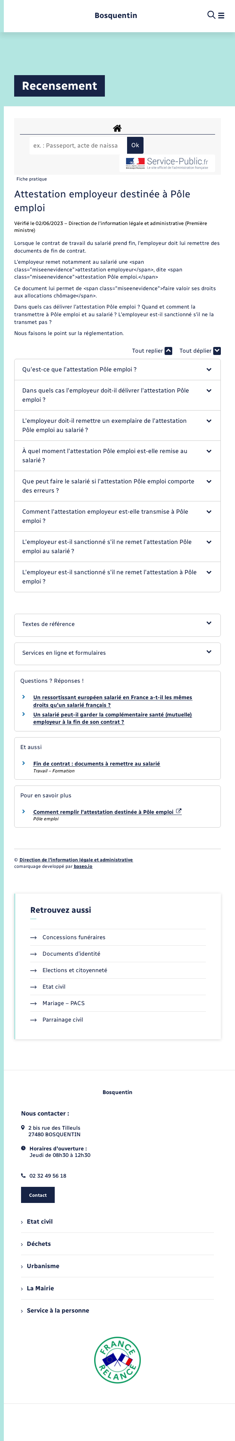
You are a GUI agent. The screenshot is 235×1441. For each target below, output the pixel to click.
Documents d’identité (65, 953)
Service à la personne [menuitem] (55, 1310)
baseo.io (83, 866)
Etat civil (47, 986)
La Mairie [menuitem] (37, 1288)
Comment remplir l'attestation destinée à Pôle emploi (107, 812)
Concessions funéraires (68, 937)
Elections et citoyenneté (68, 970)
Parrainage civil (56, 1019)
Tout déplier (200, 351)
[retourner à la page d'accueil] (116, 15)
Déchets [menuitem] (36, 1243)
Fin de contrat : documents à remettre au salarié (96, 764)
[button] (117, 369)
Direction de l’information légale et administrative (76, 860)
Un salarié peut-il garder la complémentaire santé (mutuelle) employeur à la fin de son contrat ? (112, 718)
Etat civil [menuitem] (37, 1221)
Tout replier (152, 351)
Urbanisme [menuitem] (40, 1266)
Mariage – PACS (57, 1003)
